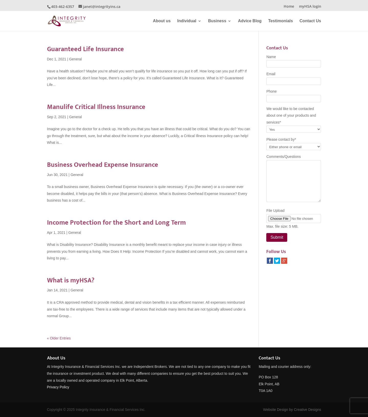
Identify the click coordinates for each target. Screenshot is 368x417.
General (75, 59)
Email (270, 74)
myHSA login (310, 7)
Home (289, 7)
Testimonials (280, 21)
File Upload (275, 211)
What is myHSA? (70, 280)
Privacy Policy (58, 387)
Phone (271, 91)
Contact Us (310, 21)
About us (161, 21)
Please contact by (281, 139)
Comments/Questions (283, 157)
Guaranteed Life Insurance (85, 49)
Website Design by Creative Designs (292, 410)
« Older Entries (59, 338)
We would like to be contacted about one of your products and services (291, 115)
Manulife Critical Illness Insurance (96, 107)
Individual (187, 21)
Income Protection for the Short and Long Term (116, 222)
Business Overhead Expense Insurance (102, 164)
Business (217, 21)
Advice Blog (249, 21)
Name (271, 57)
